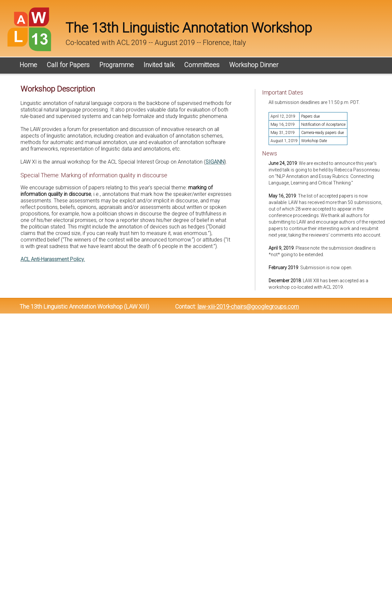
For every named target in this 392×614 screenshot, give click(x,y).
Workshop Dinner (253, 65)
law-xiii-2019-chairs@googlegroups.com (248, 306)
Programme (116, 65)
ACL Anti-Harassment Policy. (53, 259)
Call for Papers (68, 65)
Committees (201, 65)
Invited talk (159, 65)
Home (28, 65)
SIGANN (214, 162)
